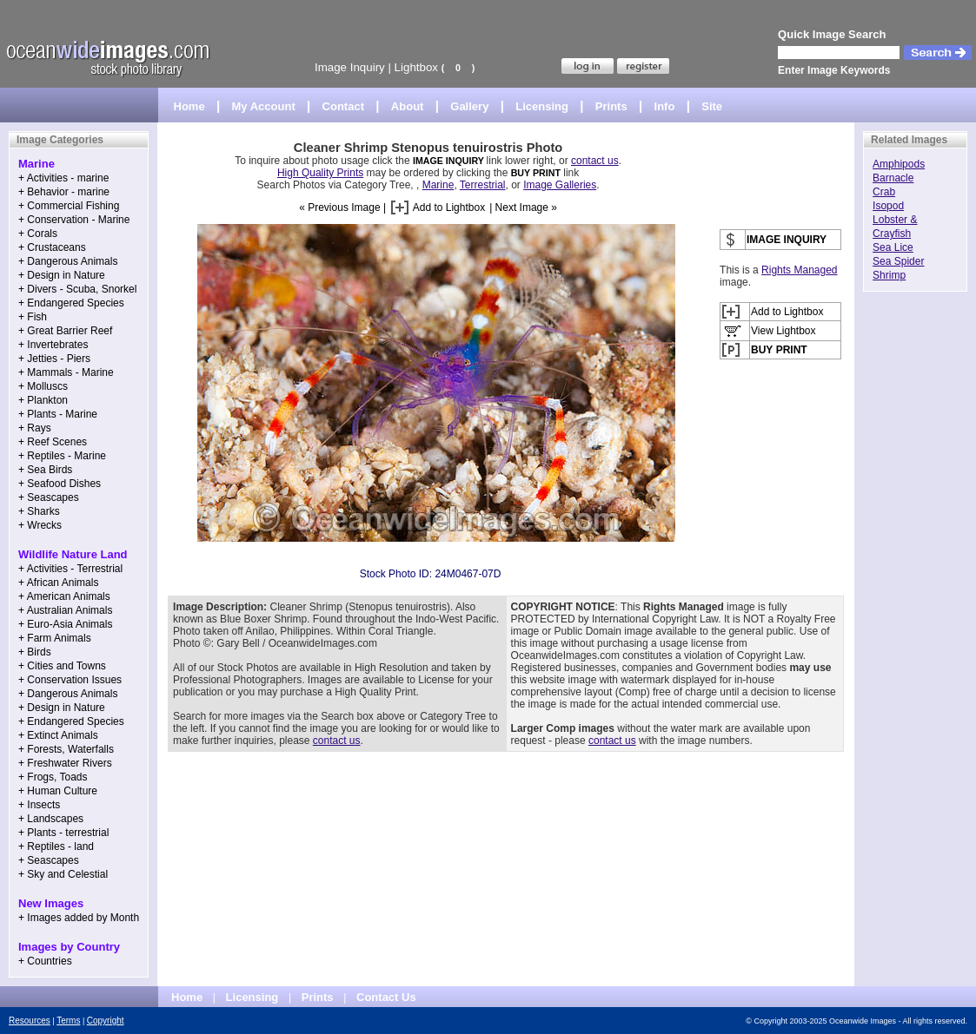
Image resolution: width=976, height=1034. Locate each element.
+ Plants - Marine (57, 414)
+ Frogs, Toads (53, 777)
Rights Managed (799, 270)
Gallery (469, 106)
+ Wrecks (40, 525)
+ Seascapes (48, 497)
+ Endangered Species (71, 303)
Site (711, 106)
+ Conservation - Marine (73, 220)
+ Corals (37, 233)
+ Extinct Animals (58, 735)
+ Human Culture (57, 791)
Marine (438, 185)
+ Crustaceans (52, 247)
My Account (263, 106)
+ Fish (32, 317)
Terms (68, 1020)
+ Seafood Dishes (59, 483)
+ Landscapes (50, 819)
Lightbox (416, 67)
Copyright (105, 1020)
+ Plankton (43, 400)
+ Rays (34, 428)
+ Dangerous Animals (67, 261)
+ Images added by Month (78, 918)
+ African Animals (58, 582)
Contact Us (386, 997)
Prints (611, 106)
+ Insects (39, 805)
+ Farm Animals (54, 638)
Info (664, 106)
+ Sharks (39, 511)
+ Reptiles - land (56, 846)
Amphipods (899, 164)
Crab (884, 192)
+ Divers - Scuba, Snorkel (77, 289)
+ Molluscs (43, 386)
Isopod (888, 206)
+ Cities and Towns (62, 666)
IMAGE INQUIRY (450, 160)
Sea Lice (893, 247)
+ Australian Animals (65, 610)
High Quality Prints (320, 173)
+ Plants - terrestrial (63, 833)
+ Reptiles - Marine (62, 456)
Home (189, 106)
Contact (343, 106)
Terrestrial (483, 185)
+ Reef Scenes (52, 442)
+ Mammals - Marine (66, 372)
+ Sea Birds (45, 470)
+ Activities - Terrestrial (70, 569)
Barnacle (893, 178)
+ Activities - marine (63, 178)
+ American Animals (64, 596)
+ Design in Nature (61, 275)
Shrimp (889, 275)
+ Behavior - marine (64, 192)
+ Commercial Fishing (68, 206)
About (407, 106)
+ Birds (34, 652)
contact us (595, 161)
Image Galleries (559, 185)
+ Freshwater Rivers (65, 763)
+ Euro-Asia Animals (65, 624)
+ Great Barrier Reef (65, 331)
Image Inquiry (350, 67)
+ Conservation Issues (70, 680)
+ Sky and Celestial (63, 874)
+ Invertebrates (53, 345)
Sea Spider (898, 261)
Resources (29, 1020)
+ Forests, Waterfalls (66, 749)
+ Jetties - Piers (54, 358)
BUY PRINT (536, 173)
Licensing (541, 106)
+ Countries (45, 961)
